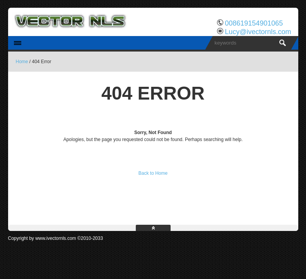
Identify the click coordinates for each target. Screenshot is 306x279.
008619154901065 (254, 23)
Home (22, 61)
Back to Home (153, 173)
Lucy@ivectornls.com (258, 32)
